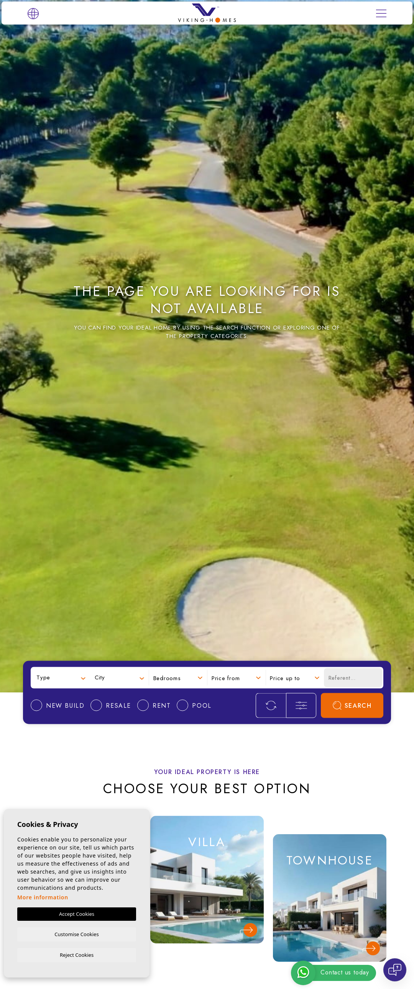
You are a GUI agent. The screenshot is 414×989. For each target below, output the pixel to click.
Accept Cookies (76, 913)
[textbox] (60, 677)
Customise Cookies (76, 933)
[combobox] (60, 677)
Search (352, 705)
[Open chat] (394, 969)
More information (42, 896)
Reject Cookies (77, 954)
